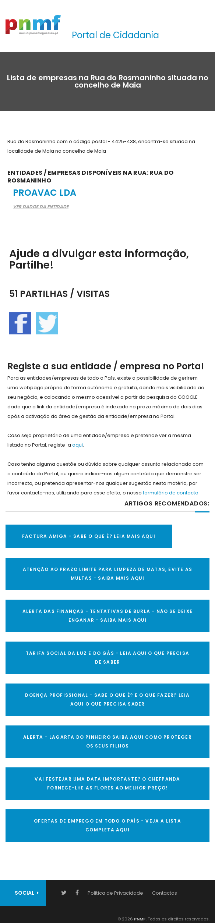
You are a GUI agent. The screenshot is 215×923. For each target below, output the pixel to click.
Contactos (164, 893)
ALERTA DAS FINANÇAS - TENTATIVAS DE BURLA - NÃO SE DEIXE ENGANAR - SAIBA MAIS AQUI (107, 615)
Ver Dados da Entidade (40, 206)
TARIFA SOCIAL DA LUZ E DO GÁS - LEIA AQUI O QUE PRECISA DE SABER (107, 657)
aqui (77, 444)
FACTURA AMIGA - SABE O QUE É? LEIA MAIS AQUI (88, 536)
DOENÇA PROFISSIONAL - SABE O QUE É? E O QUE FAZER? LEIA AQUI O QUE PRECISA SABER (107, 699)
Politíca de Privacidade (115, 893)
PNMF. (140, 919)
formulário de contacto (170, 492)
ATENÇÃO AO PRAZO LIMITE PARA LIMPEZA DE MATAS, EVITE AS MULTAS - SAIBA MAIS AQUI (107, 573)
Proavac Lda (44, 193)
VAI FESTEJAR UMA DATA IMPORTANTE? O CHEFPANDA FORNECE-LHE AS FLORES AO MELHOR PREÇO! (107, 783)
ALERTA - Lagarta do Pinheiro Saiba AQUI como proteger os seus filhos (107, 741)
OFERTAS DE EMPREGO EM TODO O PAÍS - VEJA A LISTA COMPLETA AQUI (107, 825)
